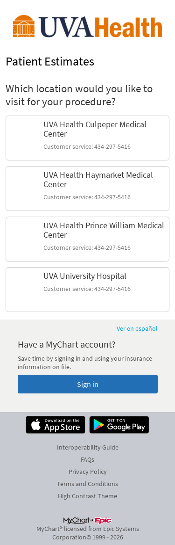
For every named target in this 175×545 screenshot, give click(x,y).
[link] (87, 138)
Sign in (87, 384)
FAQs (87, 459)
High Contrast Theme (87, 496)
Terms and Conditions (87, 484)
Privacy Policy (88, 471)
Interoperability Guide (88, 447)
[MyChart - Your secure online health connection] (87, 26)
